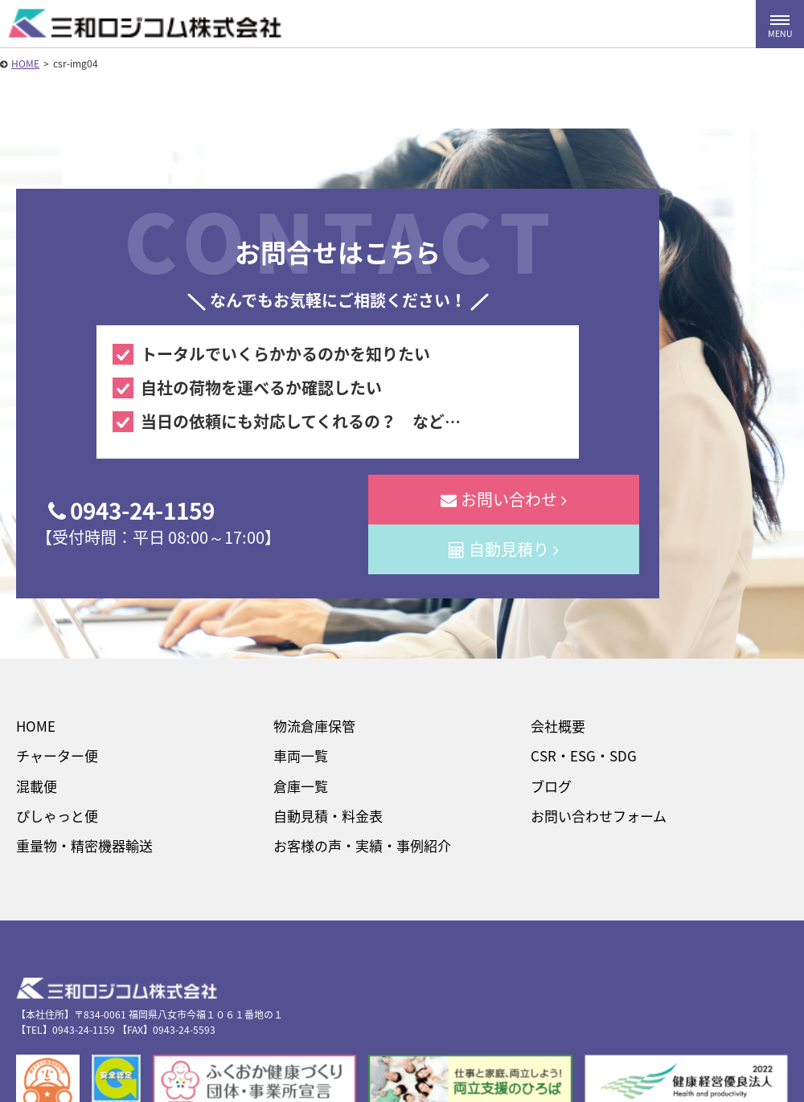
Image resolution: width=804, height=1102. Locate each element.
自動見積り (504, 549)
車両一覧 (300, 755)
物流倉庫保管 (314, 726)
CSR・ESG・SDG (584, 755)
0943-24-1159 (131, 510)
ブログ (551, 786)
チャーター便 (57, 755)
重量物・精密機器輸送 (84, 845)
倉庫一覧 (300, 786)
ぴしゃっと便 (57, 816)
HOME (25, 63)
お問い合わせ (504, 499)
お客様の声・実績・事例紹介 (362, 845)
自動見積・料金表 (328, 816)
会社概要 (558, 726)
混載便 (36, 786)
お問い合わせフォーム (599, 816)
